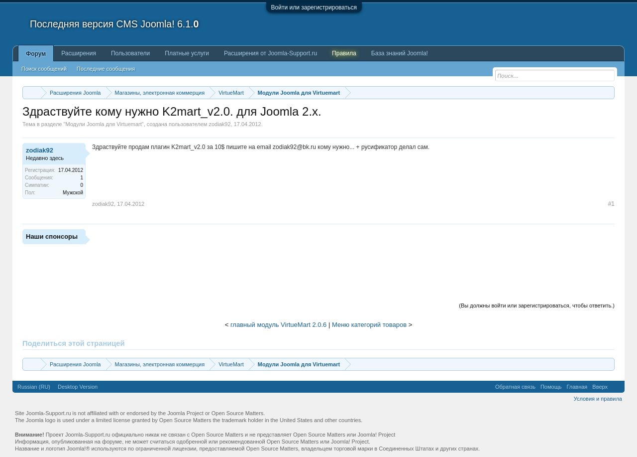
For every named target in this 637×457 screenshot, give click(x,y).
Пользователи (130, 53)
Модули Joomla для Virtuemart (103, 124)
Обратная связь (515, 387)
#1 (611, 203)
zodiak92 (219, 124)
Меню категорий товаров (369, 324)
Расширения (78, 53)
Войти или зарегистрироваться (314, 7)
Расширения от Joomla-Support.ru (270, 53)
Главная (576, 387)
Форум (36, 53)
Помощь (551, 387)
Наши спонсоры (52, 236)
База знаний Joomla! (399, 53)
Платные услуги (187, 53)
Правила (344, 53)
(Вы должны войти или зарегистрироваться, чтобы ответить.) (537, 305)
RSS (616, 386)
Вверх (600, 387)
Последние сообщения (106, 69)
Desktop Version (78, 387)
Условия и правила (598, 399)
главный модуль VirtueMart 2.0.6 (278, 324)
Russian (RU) (33, 387)
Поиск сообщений (44, 69)
